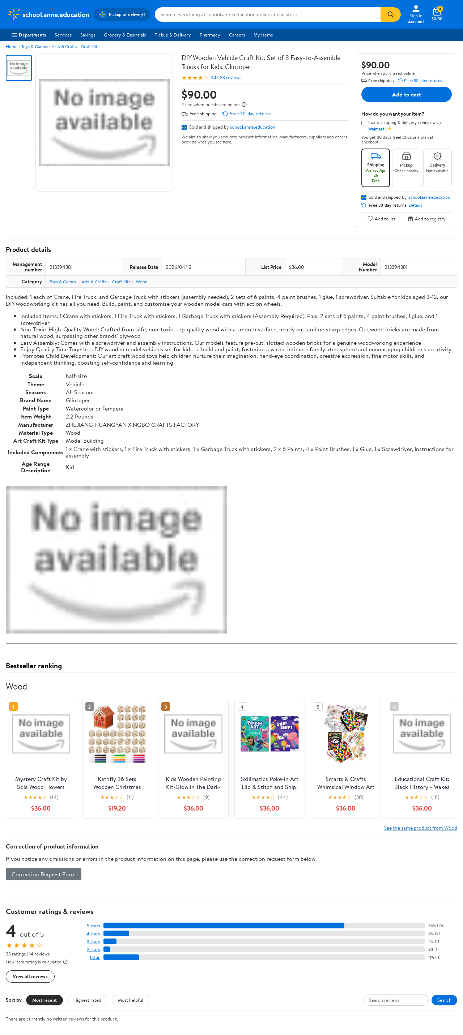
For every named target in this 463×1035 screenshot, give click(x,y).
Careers (237, 34)
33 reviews (230, 77)
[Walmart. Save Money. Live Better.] (48, 14)
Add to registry (427, 218)
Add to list (381, 218)
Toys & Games (34, 46)
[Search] (391, 14)
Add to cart (406, 94)
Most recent (44, 1000)
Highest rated (87, 1000)
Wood (142, 282)
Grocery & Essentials (125, 34)
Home (11, 46)
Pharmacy (210, 34)
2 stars (93, 949)
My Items (263, 34)
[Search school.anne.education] (268, 14)
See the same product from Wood (420, 827)
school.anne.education (252, 127)
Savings (87, 34)
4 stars (93, 933)
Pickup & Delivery (172, 34)
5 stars (93, 925)
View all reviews (30, 976)
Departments (29, 34)
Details (415, 205)
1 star (95, 957)
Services (63, 34)
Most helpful (130, 1000)
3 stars (93, 941)
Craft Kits (90, 46)
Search (444, 1000)
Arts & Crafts (64, 46)
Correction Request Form (44, 874)
